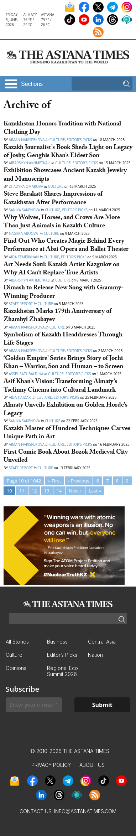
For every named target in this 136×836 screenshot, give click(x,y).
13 (46, 490)
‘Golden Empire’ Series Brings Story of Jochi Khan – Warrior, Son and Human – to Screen (63, 363)
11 (22, 490)
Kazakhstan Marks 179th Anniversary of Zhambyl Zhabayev (57, 316)
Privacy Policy (51, 765)
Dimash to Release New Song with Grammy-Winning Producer (64, 292)
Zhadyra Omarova (26, 186)
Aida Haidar (20, 397)
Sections (32, 84)
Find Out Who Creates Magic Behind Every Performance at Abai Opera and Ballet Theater (66, 246)
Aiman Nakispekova (27, 139)
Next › (75, 490)
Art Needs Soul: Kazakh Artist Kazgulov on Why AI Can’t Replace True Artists (62, 269)
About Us (92, 765)
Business (57, 642)
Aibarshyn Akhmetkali (30, 162)
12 (34, 490)
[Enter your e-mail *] (34, 704)
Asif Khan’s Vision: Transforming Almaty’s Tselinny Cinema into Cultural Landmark (60, 386)
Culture (57, 139)
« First (54, 481)
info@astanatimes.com (85, 811)
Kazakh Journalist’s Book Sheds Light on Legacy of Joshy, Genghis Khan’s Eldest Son (68, 152)
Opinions (16, 668)
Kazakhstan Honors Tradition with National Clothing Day (62, 128)
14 (59, 490)
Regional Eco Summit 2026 (62, 671)
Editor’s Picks (79, 139)
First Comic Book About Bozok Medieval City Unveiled (66, 456)
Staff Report (21, 303)
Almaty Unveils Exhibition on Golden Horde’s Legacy (65, 409)
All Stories (17, 642)
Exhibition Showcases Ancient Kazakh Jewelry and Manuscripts (65, 175)
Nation (95, 655)
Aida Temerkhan (24, 256)
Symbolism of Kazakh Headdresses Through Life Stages (63, 339)
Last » (95, 490)
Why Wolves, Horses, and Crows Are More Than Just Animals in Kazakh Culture (62, 222)
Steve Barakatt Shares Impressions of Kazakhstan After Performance (53, 198)
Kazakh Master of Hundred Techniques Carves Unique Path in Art (67, 433)
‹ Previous (78, 481)
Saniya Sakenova (24, 209)
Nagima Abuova (24, 233)
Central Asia (102, 642)
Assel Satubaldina (26, 373)
